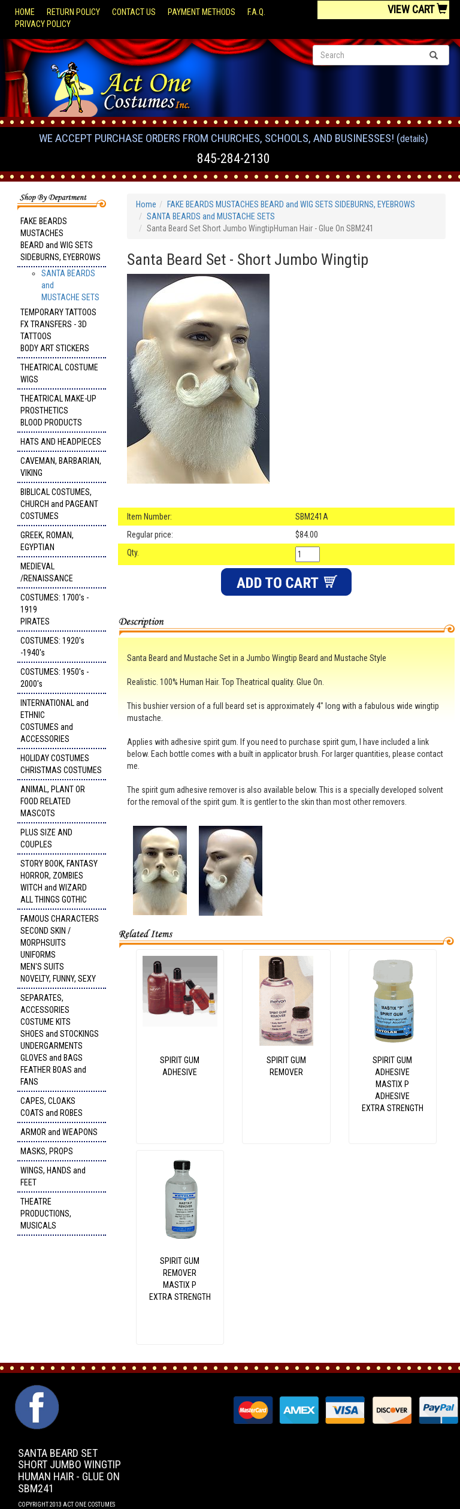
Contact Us (134, 12)
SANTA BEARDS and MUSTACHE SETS (211, 216)
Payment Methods (201, 12)
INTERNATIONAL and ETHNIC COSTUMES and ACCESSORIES (54, 721)
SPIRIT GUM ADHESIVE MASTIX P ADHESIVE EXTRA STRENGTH (392, 1084)
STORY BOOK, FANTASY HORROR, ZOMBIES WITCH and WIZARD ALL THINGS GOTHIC (59, 881)
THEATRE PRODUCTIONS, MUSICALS (45, 1213)
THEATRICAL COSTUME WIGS (59, 373)
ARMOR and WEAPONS (59, 1132)
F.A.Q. (256, 12)
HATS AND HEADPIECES (60, 441)
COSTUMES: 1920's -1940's (52, 646)
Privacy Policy (43, 24)
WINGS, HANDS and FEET (53, 1176)
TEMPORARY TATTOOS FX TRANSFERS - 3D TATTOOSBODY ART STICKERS (58, 330)
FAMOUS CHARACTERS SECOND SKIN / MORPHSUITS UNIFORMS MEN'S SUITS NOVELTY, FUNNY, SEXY (59, 948)
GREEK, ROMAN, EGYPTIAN (47, 541)
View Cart (417, 9)
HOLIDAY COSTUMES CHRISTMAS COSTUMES (61, 764)
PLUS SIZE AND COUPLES (46, 838)
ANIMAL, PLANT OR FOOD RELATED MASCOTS (52, 801)
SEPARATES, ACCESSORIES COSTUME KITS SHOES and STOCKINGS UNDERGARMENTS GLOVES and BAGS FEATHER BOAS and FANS (59, 1040)
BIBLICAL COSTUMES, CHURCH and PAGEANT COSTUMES (59, 504)
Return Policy (73, 12)
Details (412, 138)
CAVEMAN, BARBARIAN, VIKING (60, 467)
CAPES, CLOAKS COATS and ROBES (51, 1107)
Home (25, 12)
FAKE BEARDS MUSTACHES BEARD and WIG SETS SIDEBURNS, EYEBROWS (60, 239)
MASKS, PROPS (46, 1151)
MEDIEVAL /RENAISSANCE (46, 572)
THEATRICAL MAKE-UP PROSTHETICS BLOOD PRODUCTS (58, 410)
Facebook (35, 1391)
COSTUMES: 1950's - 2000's (54, 678)
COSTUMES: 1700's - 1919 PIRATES (54, 609)
